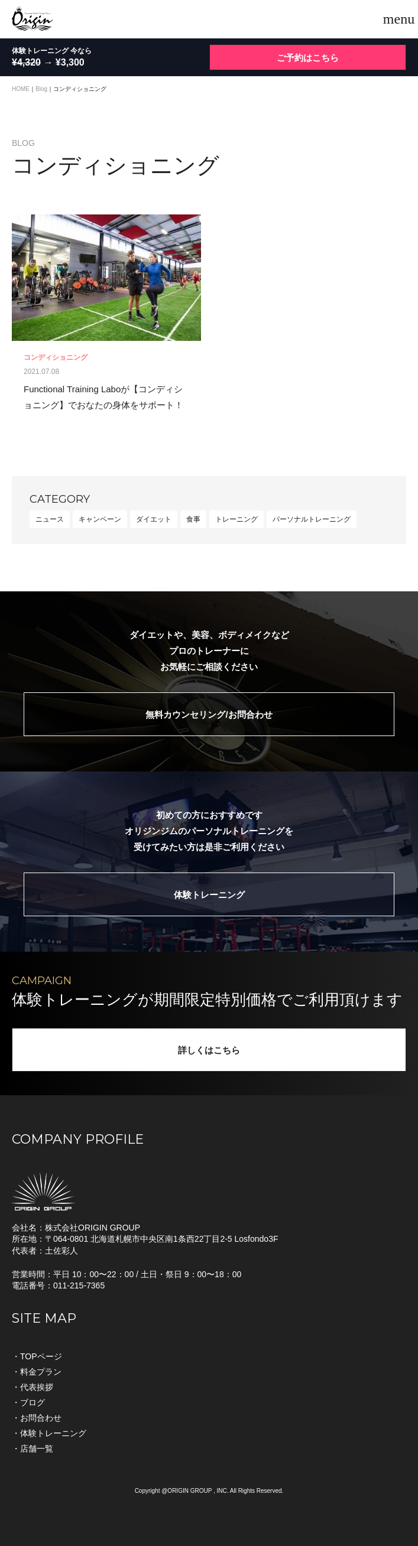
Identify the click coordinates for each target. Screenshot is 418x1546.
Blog (41, 89)
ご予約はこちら (308, 58)
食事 (193, 519)
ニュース (49, 519)
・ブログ (28, 1402)
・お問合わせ (36, 1418)
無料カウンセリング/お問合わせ (208, 714)
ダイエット (153, 519)
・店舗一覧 (32, 1448)
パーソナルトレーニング (312, 519)
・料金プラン (36, 1371)
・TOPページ (37, 1356)
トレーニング (236, 519)
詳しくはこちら (209, 1050)
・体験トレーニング (49, 1433)
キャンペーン (100, 519)
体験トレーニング (209, 895)
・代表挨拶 (32, 1387)
